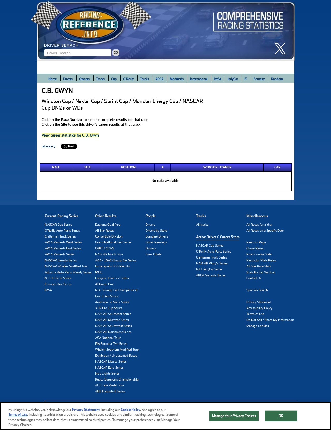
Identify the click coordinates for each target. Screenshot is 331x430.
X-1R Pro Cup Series (108, 308)
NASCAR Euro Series (109, 367)
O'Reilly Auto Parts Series (62, 230)
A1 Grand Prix (104, 284)
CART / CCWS (104, 248)
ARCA (159, 79)
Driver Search (61, 45)
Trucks (144, 79)
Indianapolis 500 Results (112, 266)
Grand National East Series (113, 242)
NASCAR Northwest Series (113, 332)
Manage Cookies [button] (257, 326)
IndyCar (233, 79)
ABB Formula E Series (110, 391)
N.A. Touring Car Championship (116, 290)
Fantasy (259, 79)
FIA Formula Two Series (111, 344)
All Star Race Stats (258, 266)
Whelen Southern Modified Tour (117, 350)
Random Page (256, 242)
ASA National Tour (108, 338)
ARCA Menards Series (59, 254)
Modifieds (177, 79)
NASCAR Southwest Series (113, 326)
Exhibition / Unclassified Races (116, 355)
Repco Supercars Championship (117, 379)
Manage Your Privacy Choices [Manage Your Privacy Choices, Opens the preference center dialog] (234, 416)
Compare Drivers (157, 236)
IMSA (217, 79)
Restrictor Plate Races (261, 260)
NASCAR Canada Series (61, 260)
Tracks (100, 79)
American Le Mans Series (112, 302)
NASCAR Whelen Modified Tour (66, 266)
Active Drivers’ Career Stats (218, 237)
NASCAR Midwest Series (112, 320)
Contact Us (253, 278)
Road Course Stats (259, 254)
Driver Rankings (156, 242)
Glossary (48, 146)
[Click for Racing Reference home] (166, 30)
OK (281, 416)
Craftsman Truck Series (60, 236)
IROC (98, 272)
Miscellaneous (257, 216)
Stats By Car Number (260, 272)
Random (277, 79)
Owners (84, 79)
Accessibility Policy (259, 308)
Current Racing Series (61, 216)
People (151, 216)
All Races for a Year (259, 224)
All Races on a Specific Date (265, 230)
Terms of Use (255, 314)
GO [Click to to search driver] (116, 52)
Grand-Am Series (106, 296)
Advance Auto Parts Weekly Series (68, 272)
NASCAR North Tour (109, 254)
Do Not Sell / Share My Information (270, 320)
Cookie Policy (130, 410)
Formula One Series (58, 284)
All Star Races (104, 230)
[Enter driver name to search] (77, 52)
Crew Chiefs (154, 254)
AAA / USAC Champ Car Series (115, 260)
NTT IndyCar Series (58, 278)
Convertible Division (109, 236)
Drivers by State (156, 230)
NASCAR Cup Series (58, 224)
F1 (245, 79)
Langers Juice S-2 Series (112, 278)
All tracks (202, 224)
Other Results (105, 216)
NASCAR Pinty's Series (212, 263)
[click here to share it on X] (282, 48)
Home (52, 79)
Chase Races (255, 248)
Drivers (68, 79)
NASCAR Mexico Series (111, 361)
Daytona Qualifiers (108, 224)
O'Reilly (128, 79)
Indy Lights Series (107, 373)
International (198, 79)
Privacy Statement (258, 302)
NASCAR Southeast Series (113, 314)
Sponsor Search (257, 290)
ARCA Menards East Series (63, 248)
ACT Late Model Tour (109, 385)
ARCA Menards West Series (63, 242)
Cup (114, 79)
